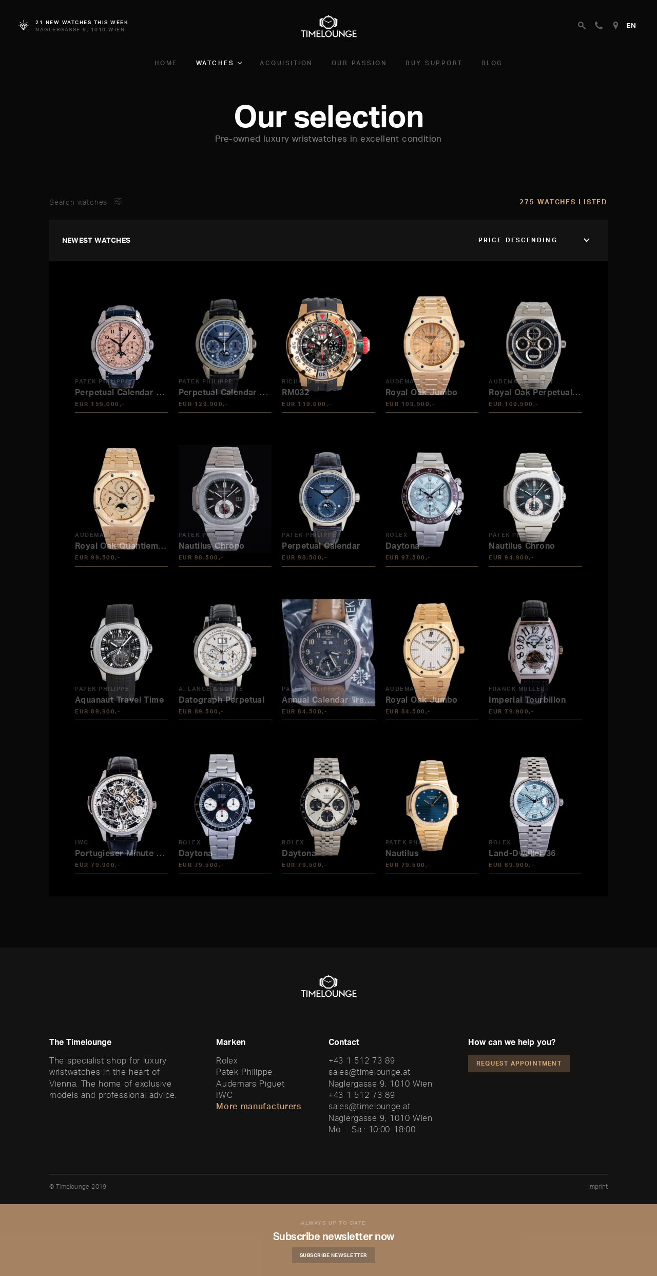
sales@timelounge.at (369, 1072)
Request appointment (519, 1063)
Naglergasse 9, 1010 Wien (380, 1083)
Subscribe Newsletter (336, 1255)
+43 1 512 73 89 (361, 1060)
